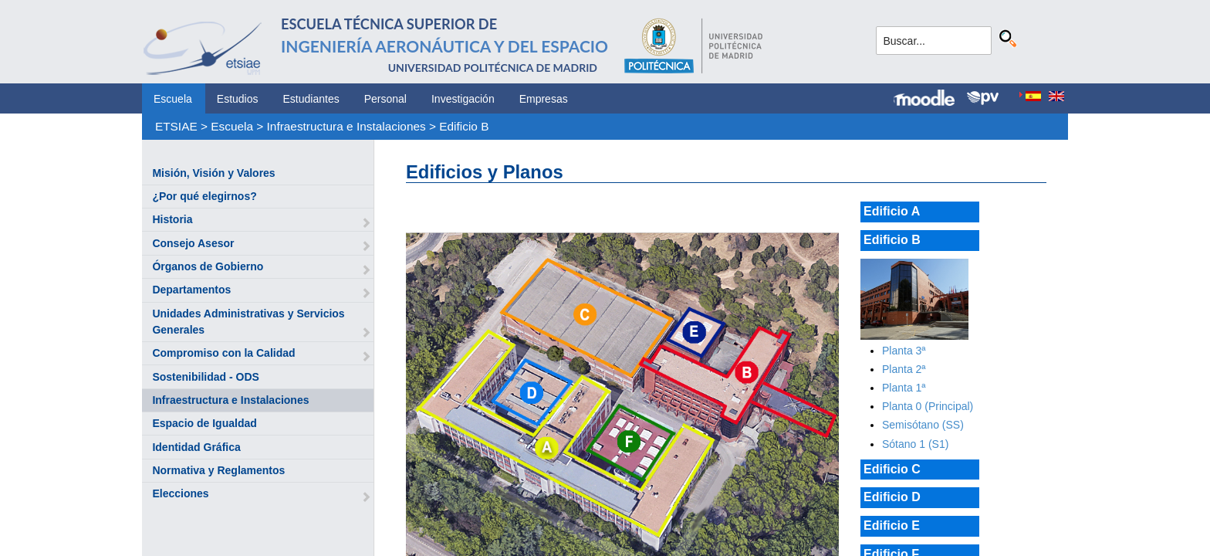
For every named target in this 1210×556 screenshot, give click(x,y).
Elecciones (180, 493)
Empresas (543, 99)
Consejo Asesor (193, 243)
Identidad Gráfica (196, 447)
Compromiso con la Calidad (223, 353)
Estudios (238, 99)
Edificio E (892, 525)
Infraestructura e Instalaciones (346, 126)
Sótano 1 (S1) (915, 444)
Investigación (463, 99)
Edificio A (892, 211)
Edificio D (892, 496)
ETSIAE (176, 126)
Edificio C (892, 469)
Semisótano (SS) (923, 425)
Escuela (173, 99)
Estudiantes (311, 99)
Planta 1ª (904, 387)
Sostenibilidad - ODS (205, 377)
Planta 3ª (904, 350)
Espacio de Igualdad (204, 423)
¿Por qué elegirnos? (204, 196)
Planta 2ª (904, 369)
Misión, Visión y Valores (213, 173)
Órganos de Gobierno (207, 266)
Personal (385, 99)
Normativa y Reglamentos (218, 470)
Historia (172, 219)
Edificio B (463, 126)
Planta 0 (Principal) (927, 406)
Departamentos (191, 289)
